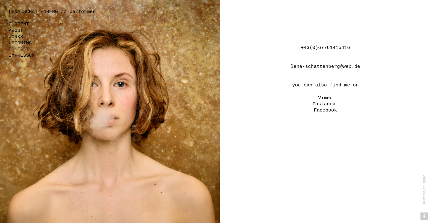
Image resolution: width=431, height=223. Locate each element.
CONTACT (19, 49)
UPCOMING (20, 43)
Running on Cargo (424, 189)
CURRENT (19, 24)
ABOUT (16, 30)
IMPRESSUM (22, 55)
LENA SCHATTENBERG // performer (52, 12)
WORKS (16, 37)
